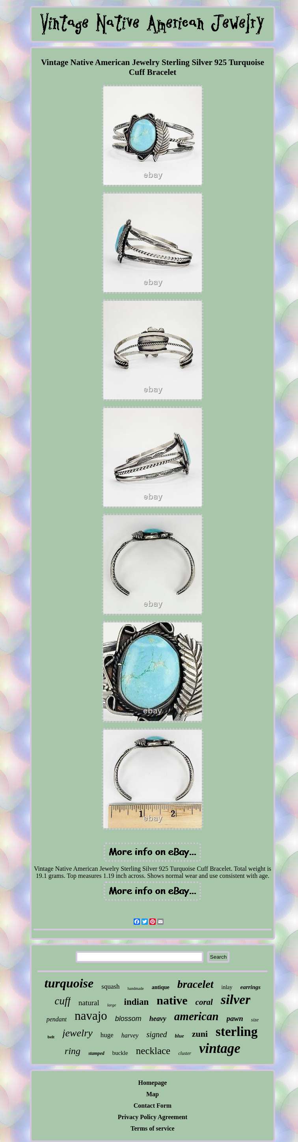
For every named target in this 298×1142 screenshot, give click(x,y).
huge (107, 1035)
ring (72, 1051)
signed (156, 1034)
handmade (136, 988)
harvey (130, 1035)
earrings (250, 987)
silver (236, 999)
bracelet (195, 984)
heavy (157, 1019)
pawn (235, 1018)
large (111, 1004)
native (171, 1000)
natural (88, 1003)
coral (204, 1002)
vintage (219, 1048)
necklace (153, 1050)
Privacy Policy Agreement (153, 1117)
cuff (63, 1001)
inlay (227, 987)
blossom (128, 1019)
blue (179, 1036)
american (196, 1016)
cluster (184, 1053)
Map (152, 1094)
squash (110, 986)
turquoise (69, 983)
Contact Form (152, 1105)
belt (51, 1036)
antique (160, 987)
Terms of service (152, 1128)
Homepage (152, 1082)
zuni (200, 1034)
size (255, 1020)
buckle (120, 1053)
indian (136, 1002)
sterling (236, 1032)
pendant (57, 1019)
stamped (96, 1053)
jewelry (77, 1033)
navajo (90, 1016)
